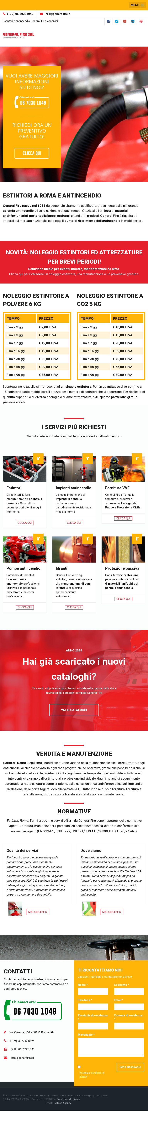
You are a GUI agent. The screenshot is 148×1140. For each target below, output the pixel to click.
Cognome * (121, 984)
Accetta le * (92, 1075)
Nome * (83, 984)
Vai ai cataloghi (74, 710)
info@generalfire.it (57, 14)
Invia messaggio (130, 1067)
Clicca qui (25, 522)
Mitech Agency (63, 1103)
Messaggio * (86, 1034)
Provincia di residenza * (93, 1017)
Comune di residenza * (128, 1017)
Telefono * (85, 1000)
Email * (118, 1000)
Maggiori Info (37, 912)
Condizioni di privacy (68, 1099)
